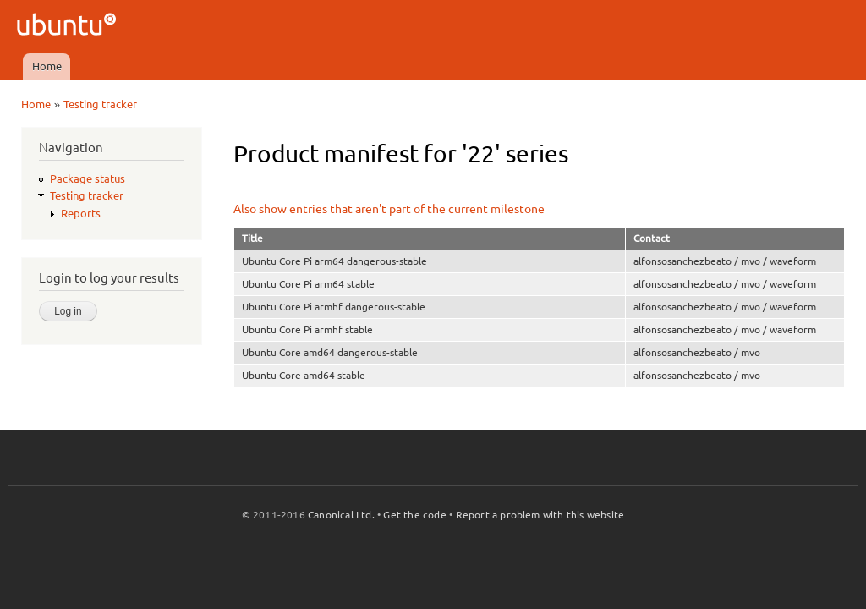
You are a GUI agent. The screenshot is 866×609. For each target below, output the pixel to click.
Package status (87, 178)
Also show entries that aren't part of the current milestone (389, 209)
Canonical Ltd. (341, 514)
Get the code (414, 514)
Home (47, 66)
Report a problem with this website (540, 514)
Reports (81, 213)
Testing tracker (100, 104)
